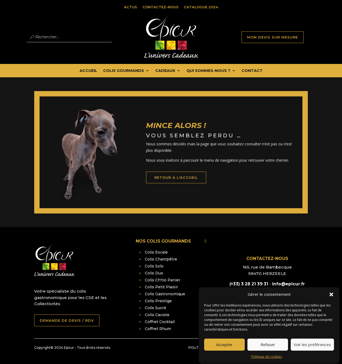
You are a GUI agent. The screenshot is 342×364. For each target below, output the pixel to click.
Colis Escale (156, 252)
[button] (331, 299)
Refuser (268, 349)
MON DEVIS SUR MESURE (272, 37)
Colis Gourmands (123, 71)
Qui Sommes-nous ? (208, 71)
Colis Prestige (158, 300)
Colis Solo (154, 266)
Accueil (88, 71)
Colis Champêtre (161, 259)
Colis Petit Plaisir (161, 287)
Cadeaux (165, 71)
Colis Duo (154, 273)
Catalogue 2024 (201, 7)
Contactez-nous (160, 7)
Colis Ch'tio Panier (162, 280)
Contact (252, 71)
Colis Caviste (157, 314)
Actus (130, 7)
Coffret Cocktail (160, 321)
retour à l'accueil (183, 183)
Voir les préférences (312, 349)
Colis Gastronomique (165, 294)
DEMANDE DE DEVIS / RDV (67, 320)
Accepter (224, 349)
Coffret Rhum (158, 328)
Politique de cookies (266, 361)
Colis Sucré (155, 307)
